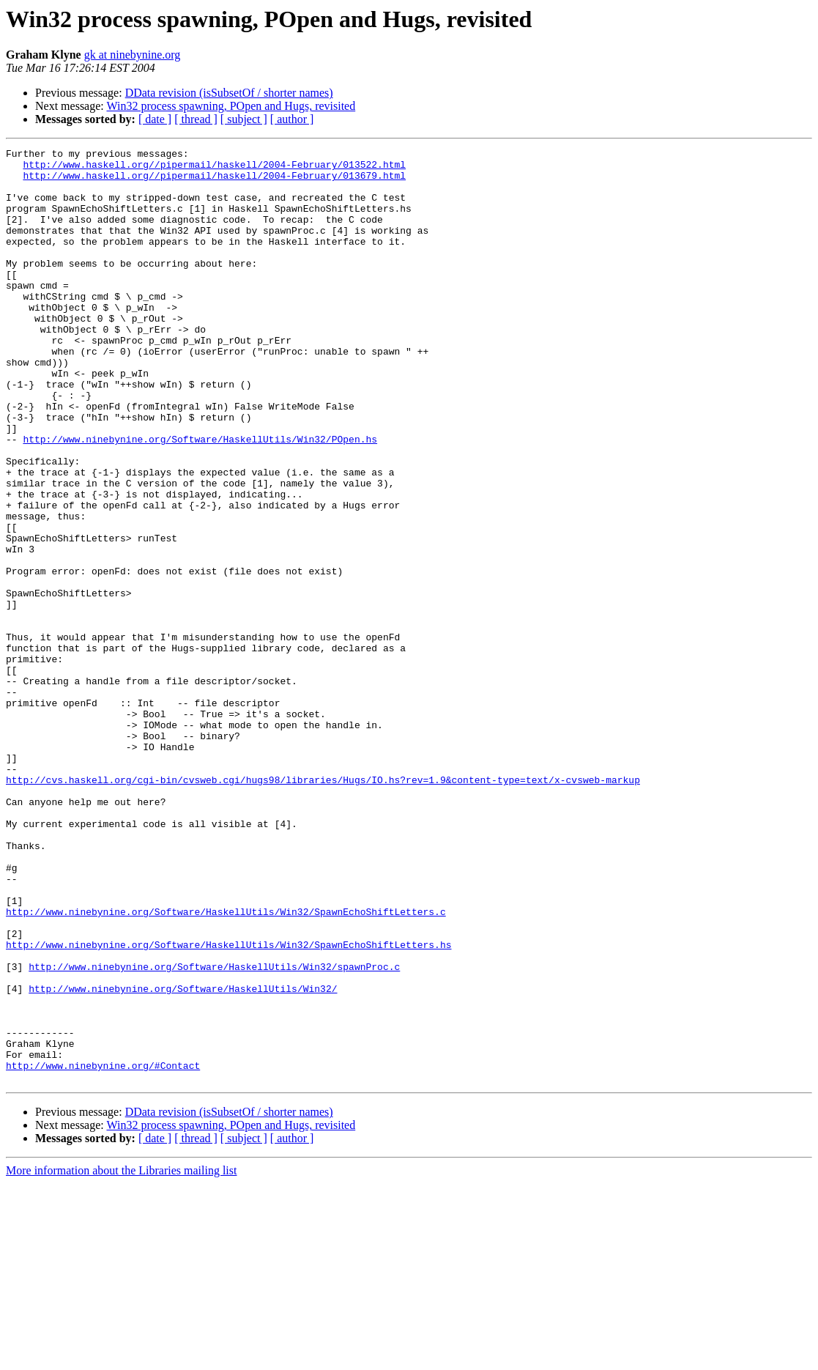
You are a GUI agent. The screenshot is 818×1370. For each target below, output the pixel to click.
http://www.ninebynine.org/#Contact (103, 1249)
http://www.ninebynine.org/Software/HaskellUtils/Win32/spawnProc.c (214, 1131)
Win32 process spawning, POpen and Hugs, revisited (230, 106)
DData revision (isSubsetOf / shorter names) (229, 92)
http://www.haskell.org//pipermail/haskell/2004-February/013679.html (214, 181)
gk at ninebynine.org (132, 54)
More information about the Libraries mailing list (121, 1357)
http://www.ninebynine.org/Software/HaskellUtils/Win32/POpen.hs (200, 498)
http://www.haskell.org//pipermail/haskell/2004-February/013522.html (214, 168)
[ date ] (154, 119)
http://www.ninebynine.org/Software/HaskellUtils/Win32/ (183, 1157)
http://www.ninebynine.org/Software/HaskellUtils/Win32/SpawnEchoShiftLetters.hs (228, 1104)
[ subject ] (243, 119)
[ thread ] (195, 119)
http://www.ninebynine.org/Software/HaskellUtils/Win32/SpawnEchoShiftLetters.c (226, 1065)
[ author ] (292, 119)
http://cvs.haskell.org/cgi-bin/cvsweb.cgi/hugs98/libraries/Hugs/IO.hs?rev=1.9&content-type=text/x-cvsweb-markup (323, 907)
